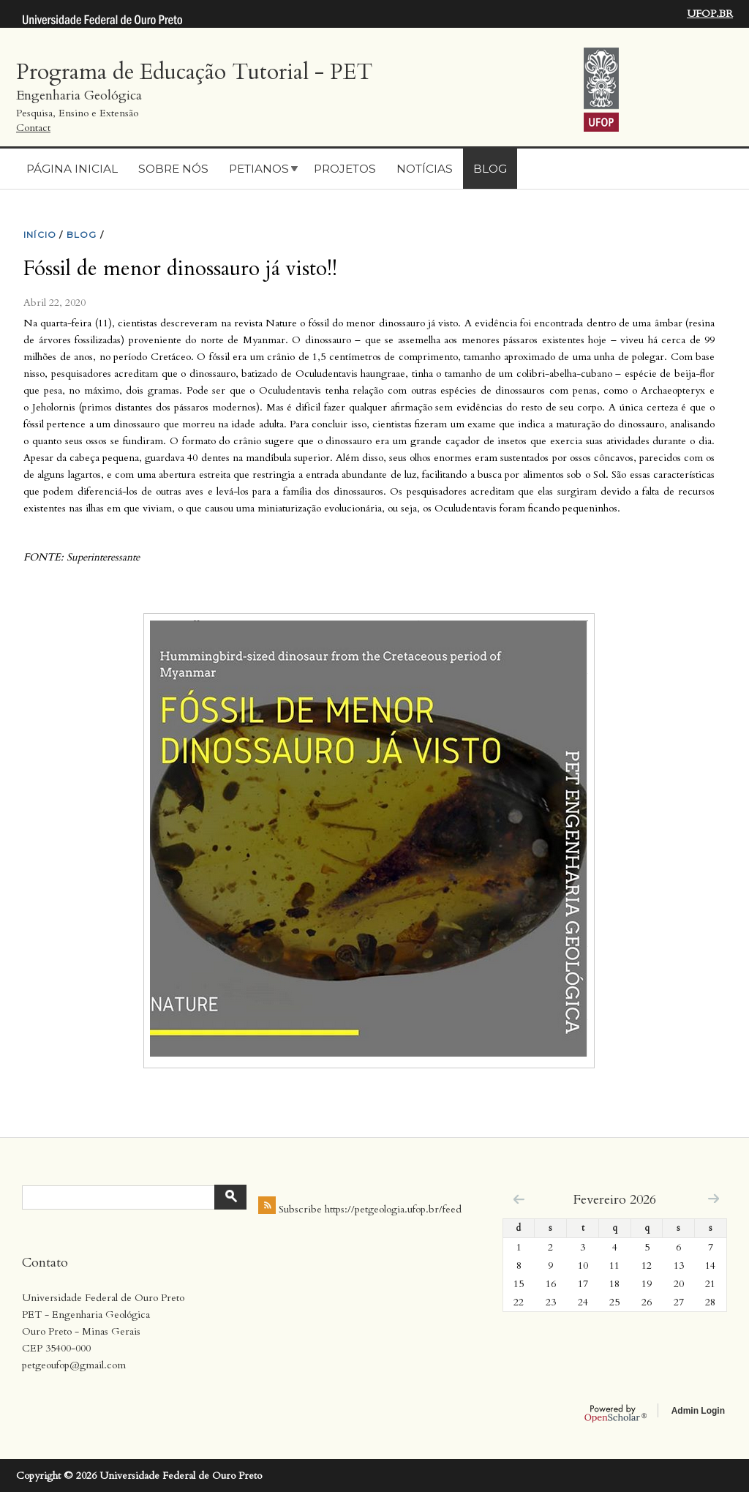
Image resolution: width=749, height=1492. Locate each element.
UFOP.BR (710, 13)
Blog (490, 169)
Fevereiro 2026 (614, 1200)
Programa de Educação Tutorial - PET (194, 72)
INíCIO (39, 234)
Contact (33, 128)
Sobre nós (173, 169)
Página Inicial (72, 169)
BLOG (82, 234)
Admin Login (698, 1411)
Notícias (424, 169)
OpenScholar (615, 1412)
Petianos (259, 169)
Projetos (345, 169)
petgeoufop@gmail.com (74, 1365)
